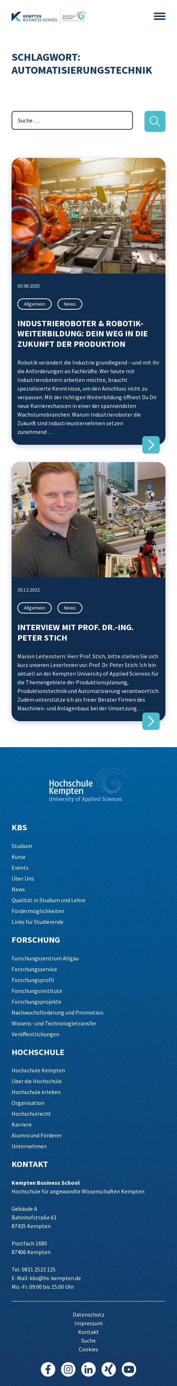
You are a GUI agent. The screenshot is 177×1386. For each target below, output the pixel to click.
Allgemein (34, 304)
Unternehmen (29, 1146)
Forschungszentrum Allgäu (45, 958)
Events (20, 867)
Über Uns (23, 878)
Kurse (19, 856)
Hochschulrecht (31, 1113)
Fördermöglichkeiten (38, 910)
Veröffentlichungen (35, 1034)
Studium (22, 845)
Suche (88, 1340)
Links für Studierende (38, 921)
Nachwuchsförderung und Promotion (57, 1012)
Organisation (28, 1102)
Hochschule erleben (36, 1092)
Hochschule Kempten (38, 1070)
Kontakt (88, 1331)
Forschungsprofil (33, 979)
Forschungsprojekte (36, 1001)
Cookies (88, 1349)
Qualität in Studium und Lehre (48, 900)
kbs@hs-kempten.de (55, 1278)
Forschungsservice (34, 969)
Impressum (88, 1323)
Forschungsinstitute (37, 990)
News (70, 304)
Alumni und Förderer (37, 1135)
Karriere (22, 1124)
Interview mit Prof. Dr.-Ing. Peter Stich (75, 632)
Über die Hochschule (37, 1081)
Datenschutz (88, 1314)
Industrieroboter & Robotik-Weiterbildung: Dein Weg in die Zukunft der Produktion (82, 334)
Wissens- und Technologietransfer (54, 1023)
